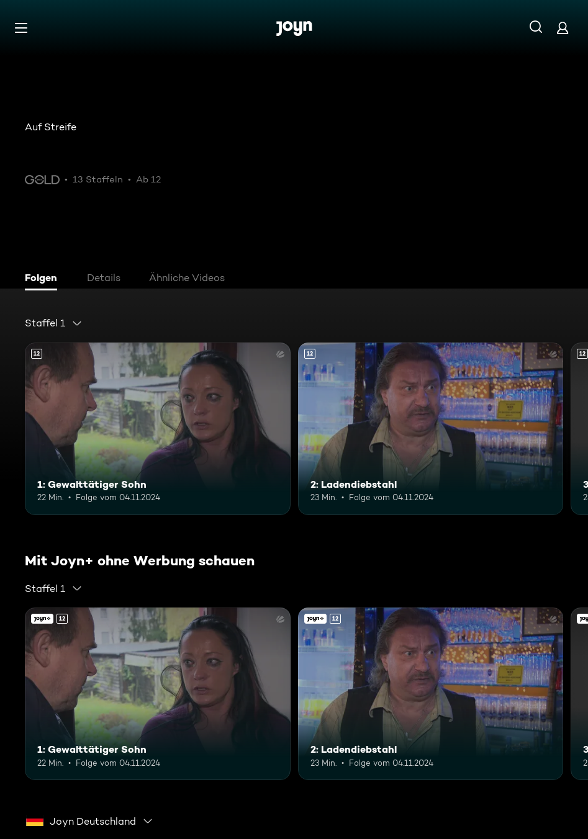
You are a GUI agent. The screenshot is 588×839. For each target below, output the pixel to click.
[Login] (562, 27)
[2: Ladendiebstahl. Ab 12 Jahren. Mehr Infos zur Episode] (431, 429)
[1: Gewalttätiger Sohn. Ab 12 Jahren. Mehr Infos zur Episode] (158, 429)
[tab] (44, 279)
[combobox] (54, 323)
